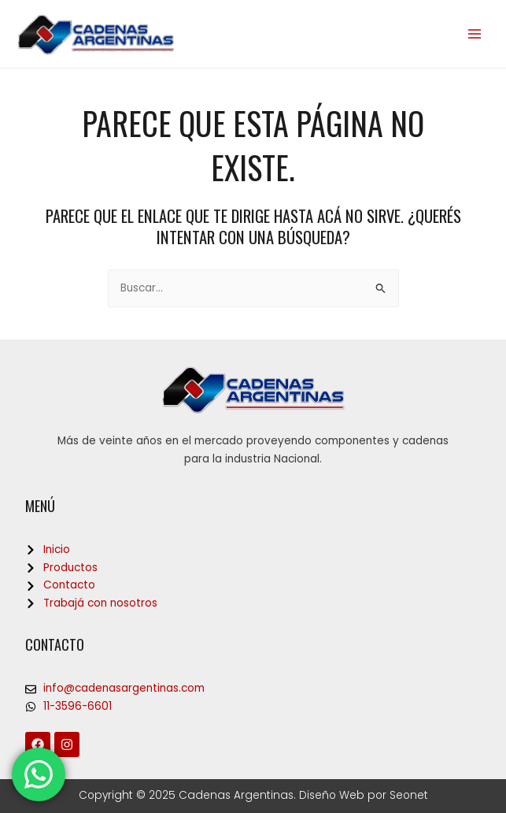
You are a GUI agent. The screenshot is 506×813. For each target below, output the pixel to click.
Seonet (409, 795)
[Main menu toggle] (475, 34)
